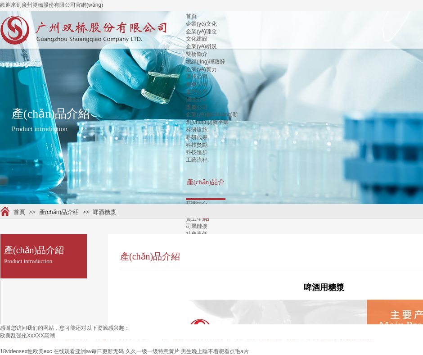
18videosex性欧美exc (26, 351)
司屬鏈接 (196, 226)
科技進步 (196, 152)
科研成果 (196, 137)
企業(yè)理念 (201, 31)
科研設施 (196, 130)
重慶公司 (196, 107)
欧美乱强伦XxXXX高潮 (27, 335)
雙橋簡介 (196, 54)
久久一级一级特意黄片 (153, 351)
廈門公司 (196, 92)
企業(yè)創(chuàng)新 (212, 114)
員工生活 (196, 219)
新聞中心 (196, 203)
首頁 (191, 16)
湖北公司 (196, 99)
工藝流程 (196, 160)
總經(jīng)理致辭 (205, 62)
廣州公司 (196, 76)
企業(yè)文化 (201, 24)
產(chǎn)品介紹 (59, 212)
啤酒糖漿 (104, 212)
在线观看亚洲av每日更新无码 (89, 351)
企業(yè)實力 (201, 69)
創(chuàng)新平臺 (207, 122)
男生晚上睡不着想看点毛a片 (215, 351)
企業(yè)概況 (201, 46)
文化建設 (196, 39)
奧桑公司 (196, 84)
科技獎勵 (196, 145)
